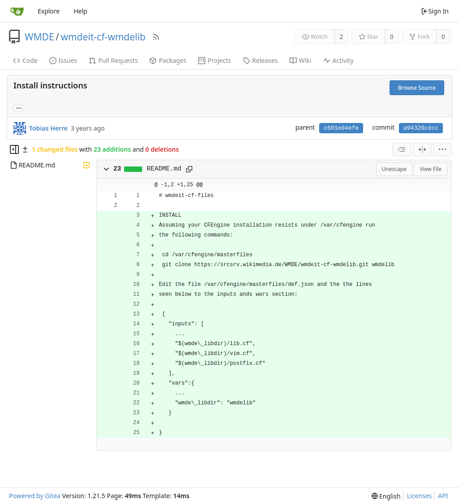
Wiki (301, 60)
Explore (49, 11)
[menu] (442, 149)
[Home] (17, 11)
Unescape (394, 169)
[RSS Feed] (156, 37)
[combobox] (401, 149)
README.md (164, 168)
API (443, 495)
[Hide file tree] (14, 149)
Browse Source (417, 88)
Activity (338, 60)
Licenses (419, 495)
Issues (63, 60)
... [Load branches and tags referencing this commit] (19, 107)
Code (25, 60)
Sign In (435, 11)
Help (80, 11)
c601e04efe (341, 128)
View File (431, 169)
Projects (214, 60)
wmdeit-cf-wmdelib (103, 36)
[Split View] (422, 149)
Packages (167, 60)
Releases (260, 60)
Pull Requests (113, 60)
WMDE (39, 36)
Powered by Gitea (35, 495)
